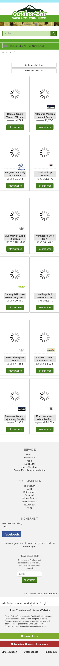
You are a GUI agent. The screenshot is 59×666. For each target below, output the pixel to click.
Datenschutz (29, 492)
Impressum (29, 486)
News (29, 508)
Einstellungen (9, 651)
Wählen (34, 65)
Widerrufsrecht (29, 498)
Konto (29, 461)
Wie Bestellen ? (29, 501)
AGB (29, 489)
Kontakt (29, 454)
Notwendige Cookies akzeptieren (29, 644)
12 (34, 71)
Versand (29, 495)
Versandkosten (50, 593)
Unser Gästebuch (29, 467)
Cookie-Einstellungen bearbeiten (29, 470)
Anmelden (28, 24)
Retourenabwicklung (12, 523)
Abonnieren (29, 580)
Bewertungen (29, 546)
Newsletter (29, 504)
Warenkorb (29, 457)
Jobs (4, 526)
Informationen (15, 127)
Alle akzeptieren (29, 636)
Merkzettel (29, 464)
